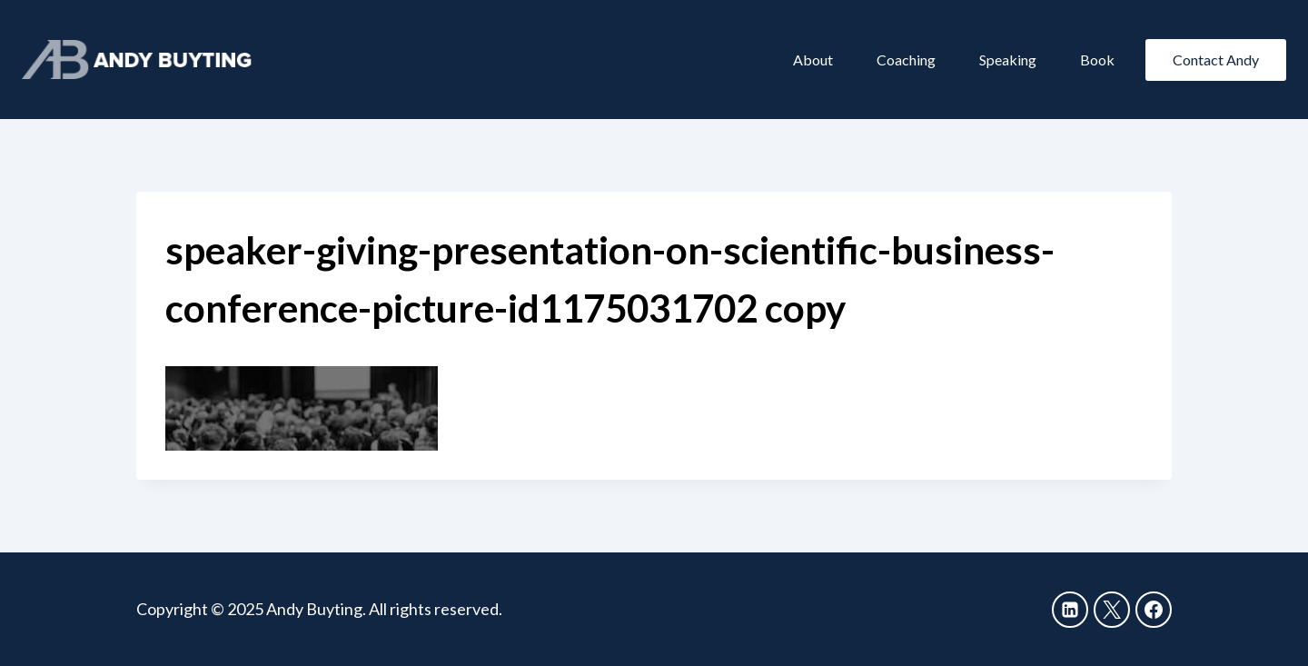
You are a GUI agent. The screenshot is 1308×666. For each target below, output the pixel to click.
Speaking (1007, 59)
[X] (1112, 609)
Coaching (906, 59)
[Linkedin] (1070, 609)
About (813, 59)
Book (1097, 59)
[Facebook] (1153, 609)
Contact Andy (1216, 59)
